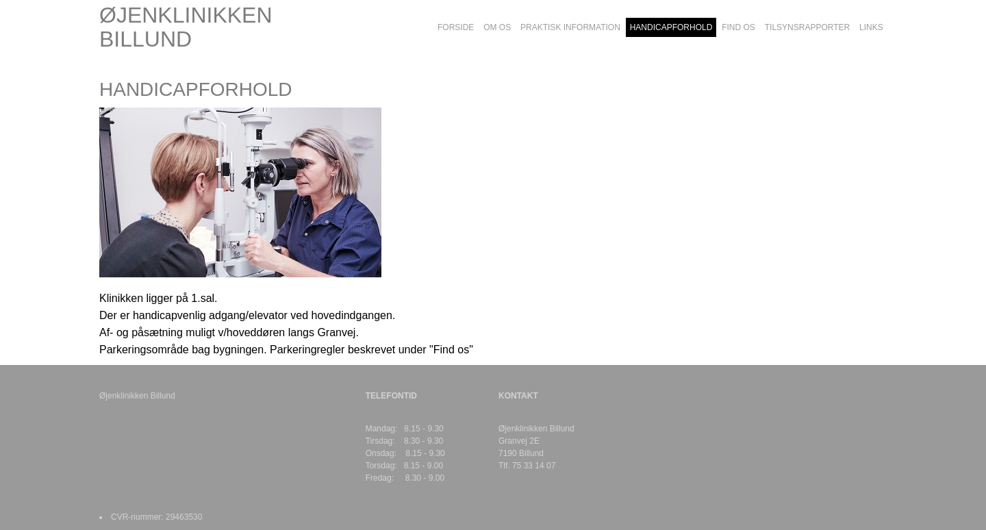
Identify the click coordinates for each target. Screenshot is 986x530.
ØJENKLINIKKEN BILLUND (186, 27)
